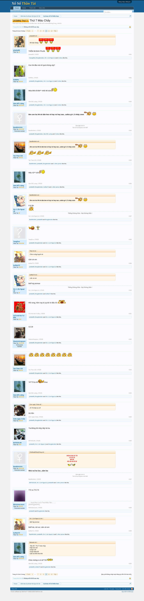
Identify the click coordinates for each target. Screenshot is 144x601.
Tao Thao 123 (18, 163)
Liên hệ (106, 595)
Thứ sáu (67, 22)
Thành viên (32, 8)
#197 (130, 486)
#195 (130, 423)
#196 (130, 447)
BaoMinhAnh (17, 134)
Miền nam (17, 22)
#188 (130, 246)
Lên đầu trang (126, 595)
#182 (130, 84)
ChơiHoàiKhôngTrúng (50, 30)
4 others (57, 141)
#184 (130, 137)
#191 (130, 320)
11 (49, 38)
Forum (17, 8)
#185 (130, 167)
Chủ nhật (79, 22)
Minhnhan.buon (18, 511)
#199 (130, 537)
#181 (130, 61)
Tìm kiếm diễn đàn (17, 11)
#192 (130, 346)
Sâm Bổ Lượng (18, 110)
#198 (130, 514)
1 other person (58, 170)
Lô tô (107, 22)
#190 (130, 297)
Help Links (42, 8)
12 (51, 38)
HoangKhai (32, 64)
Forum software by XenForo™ (27, 598)
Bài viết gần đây (29, 11)
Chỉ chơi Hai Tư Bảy (18, 323)
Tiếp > (55, 38)
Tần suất (102, 22)
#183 (130, 108)
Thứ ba (49, 22)
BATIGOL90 (17, 449)
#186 (130, 190)
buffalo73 (46, 194)
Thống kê (86, 22)
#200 (130, 570)
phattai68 (16, 57)
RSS (132, 596)
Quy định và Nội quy (127, 598)
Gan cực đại (94, 22)
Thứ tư (54, 22)
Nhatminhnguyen (19, 348)
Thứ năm (60, 22)
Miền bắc (24, 22)
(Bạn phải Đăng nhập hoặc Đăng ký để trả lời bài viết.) (116, 581)
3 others (59, 88)
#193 (130, 376)
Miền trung (31, 22)
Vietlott (38, 22)
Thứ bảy (73, 22)
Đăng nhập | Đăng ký (124, 1)
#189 (130, 270)
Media (24, 8)
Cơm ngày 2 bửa (19, 426)
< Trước (28, 38)
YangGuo (16, 248)
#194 (130, 400)
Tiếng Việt (14, 595)
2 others (60, 64)
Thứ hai (43, 22)
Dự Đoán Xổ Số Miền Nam (29, 30)
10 (46, 38)
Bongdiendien (40, 64)
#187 (130, 223)
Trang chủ (118, 595)
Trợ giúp (111, 595)
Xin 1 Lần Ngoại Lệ (50, 64)
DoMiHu (16, 87)
